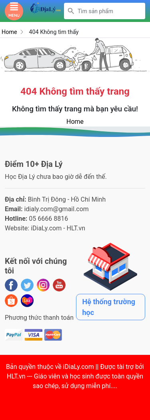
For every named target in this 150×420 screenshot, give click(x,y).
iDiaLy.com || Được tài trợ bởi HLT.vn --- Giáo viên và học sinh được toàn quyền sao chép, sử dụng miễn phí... (75, 376)
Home (9, 32)
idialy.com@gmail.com (56, 209)
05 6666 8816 (48, 218)
